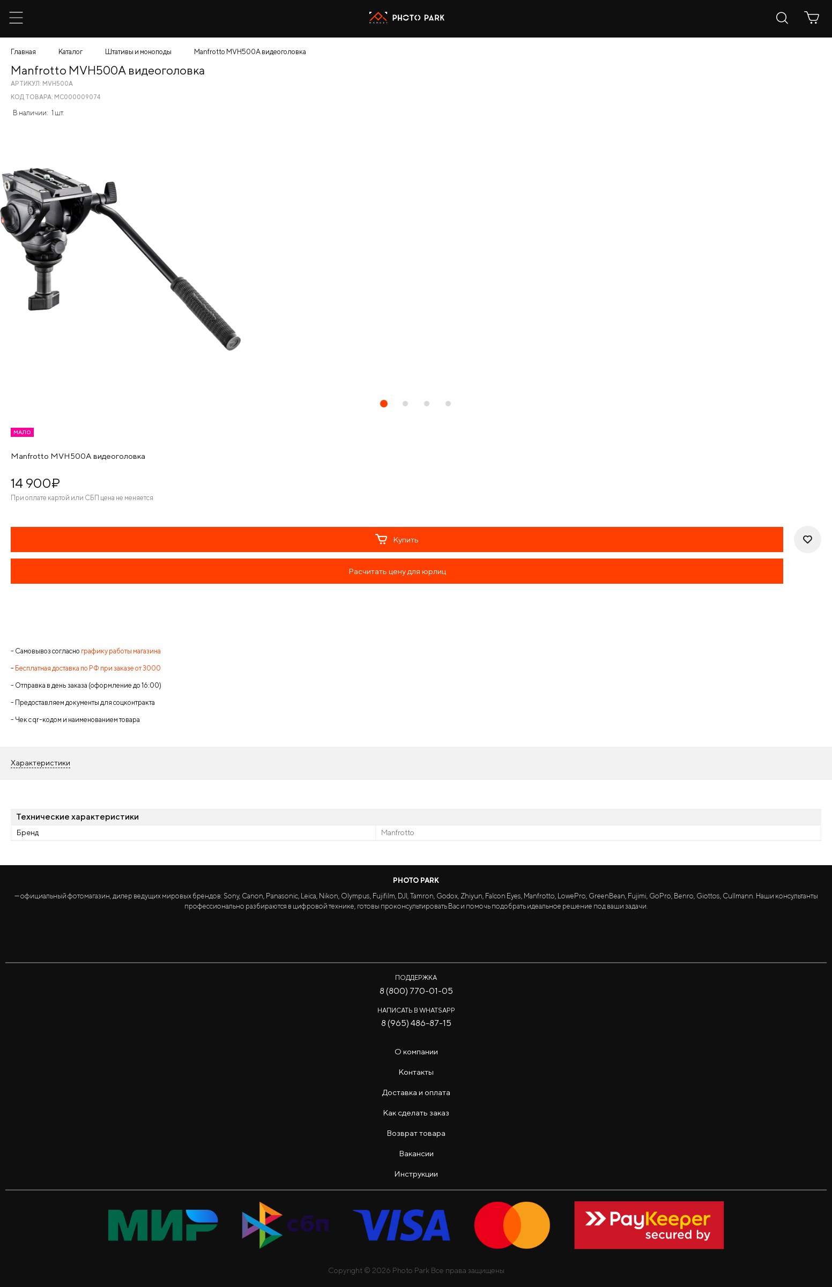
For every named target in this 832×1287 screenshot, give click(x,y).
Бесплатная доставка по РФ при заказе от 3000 (88, 668)
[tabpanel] (416, 259)
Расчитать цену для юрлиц (397, 571)
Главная (23, 51)
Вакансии (416, 1153)
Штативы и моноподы (138, 51)
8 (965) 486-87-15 (416, 1023)
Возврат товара (416, 1132)
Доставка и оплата (416, 1092)
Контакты (416, 1071)
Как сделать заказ (416, 1112)
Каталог (70, 51)
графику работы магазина (121, 651)
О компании (416, 1051)
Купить (397, 539)
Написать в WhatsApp (416, 1010)
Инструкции (416, 1173)
